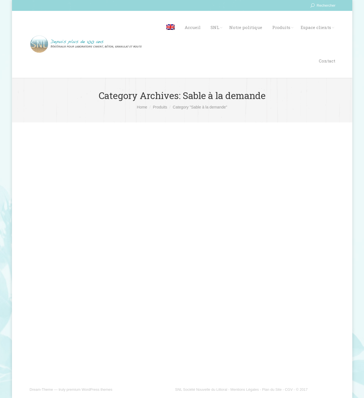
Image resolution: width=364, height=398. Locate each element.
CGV (289, 389)
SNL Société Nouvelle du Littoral (201, 389)
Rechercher (326, 5)
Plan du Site (272, 389)
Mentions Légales (244, 389)
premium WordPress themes (89, 389)
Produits (160, 107)
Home (142, 107)
